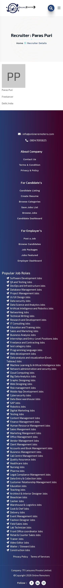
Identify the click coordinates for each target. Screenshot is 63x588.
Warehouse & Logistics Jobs (24, 504)
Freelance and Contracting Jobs (26, 342)
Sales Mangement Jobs (21, 429)
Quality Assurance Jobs (21, 459)
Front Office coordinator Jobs (25, 531)
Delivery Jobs (16, 512)
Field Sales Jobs (17, 523)
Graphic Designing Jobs (21, 380)
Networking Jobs (18, 312)
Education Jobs (17, 485)
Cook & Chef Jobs (18, 508)
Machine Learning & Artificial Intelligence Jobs (34, 365)
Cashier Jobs (15, 501)
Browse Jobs (31, 213)
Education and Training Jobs (23, 327)
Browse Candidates (31, 244)
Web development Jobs (21, 353)
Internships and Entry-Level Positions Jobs (32, 338)
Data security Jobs (19, 300)
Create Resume (32, 196)
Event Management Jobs (22, 516)
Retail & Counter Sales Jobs (24, 534)
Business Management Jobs (24, 451)
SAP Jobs (13, 402)
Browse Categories (32, 201)
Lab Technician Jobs (19, 527)
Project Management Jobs (23, 293)
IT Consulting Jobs (18, 323)
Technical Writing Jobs (20, 315)
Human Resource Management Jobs (28, 425)
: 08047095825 (36, 140)
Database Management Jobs (24, 289)
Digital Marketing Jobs (21, 410)
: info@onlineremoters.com (36, 133)
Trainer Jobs (15, 538)
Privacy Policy (20, 556)
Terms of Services (40, 556)
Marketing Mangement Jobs (24, 433)
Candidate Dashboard (31, 218)
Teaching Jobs (16, 489)
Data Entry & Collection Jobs (24, 478)
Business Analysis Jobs (21, 334)
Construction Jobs (18, 550)
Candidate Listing (31, 190)
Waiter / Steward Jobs (21, 546)
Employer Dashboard (31, 261)
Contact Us (31, 159)
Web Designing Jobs (19, 383)
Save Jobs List (32, 207)
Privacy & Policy (32, 170)
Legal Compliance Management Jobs (29, 474)
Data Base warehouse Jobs (23, 399)
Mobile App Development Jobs (25, 391)
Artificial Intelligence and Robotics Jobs (30, 308)
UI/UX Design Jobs (18, 297)
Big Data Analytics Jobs (21, 376)
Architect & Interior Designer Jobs (27, 493)
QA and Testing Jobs (19, 282)
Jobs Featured (31, 255)
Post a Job (32, 238)
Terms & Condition (31, 165)
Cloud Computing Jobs (20, 372)
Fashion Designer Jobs (21, 519)
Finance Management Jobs (23, 421)
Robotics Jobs (16, 406)
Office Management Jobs (22, 436)
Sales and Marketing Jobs (22, 331)
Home (19, 43)
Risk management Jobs (21, 387)
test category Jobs (19, 346)
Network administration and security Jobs (31, 368)
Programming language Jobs (24, 349)
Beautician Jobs (17, 497)
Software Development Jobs (24, 278)
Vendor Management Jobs (23, 440)
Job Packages (32, 249)
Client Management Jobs (22, 444)
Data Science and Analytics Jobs (26, 304)
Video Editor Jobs (18, 542)
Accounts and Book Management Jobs (29, 448)
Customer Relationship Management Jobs (32, 482)
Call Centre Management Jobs (25, 455)
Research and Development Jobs (26, 319)
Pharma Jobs (16, 470)
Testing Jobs (15, 414)
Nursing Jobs (16, 466)
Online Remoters (41, 575)
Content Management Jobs (23, 417)
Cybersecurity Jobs (19, 395)
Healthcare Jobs (17, 463)
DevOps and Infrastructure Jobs (26, 285)
